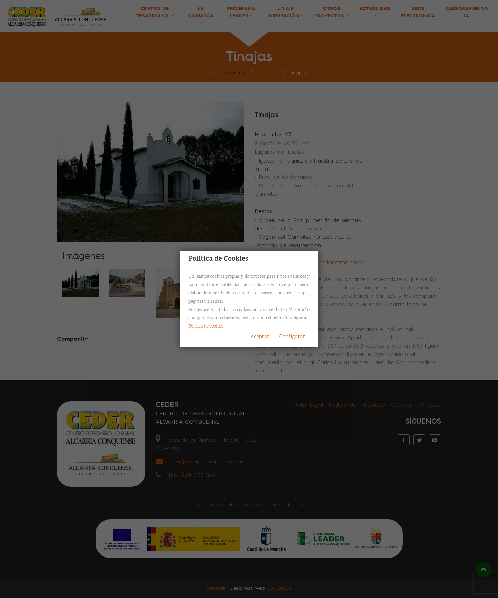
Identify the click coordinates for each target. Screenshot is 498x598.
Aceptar (260, 337)
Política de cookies (205, 326)
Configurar (292, 337)
